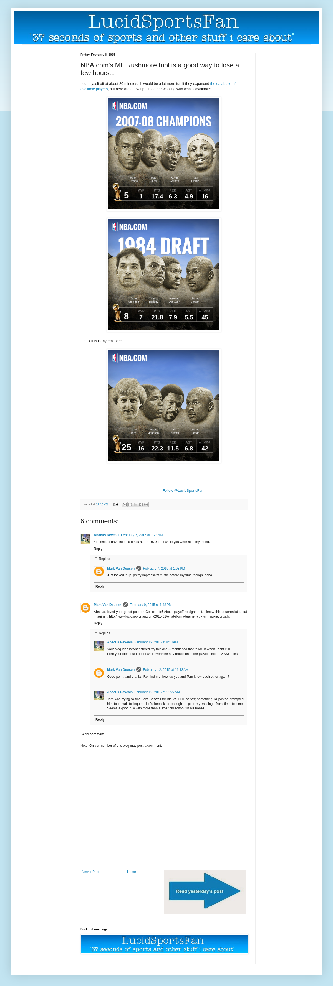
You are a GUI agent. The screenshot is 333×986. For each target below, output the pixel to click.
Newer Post (90, 872)
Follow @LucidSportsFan (183, 490)
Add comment (93, 734)
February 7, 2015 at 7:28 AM (142, 535)
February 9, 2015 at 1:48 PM (150, 605)
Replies (104, 559)
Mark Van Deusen (121, 568)
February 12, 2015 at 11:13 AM (165, 670)
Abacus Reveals (106, 535)
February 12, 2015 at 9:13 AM (156, 642)
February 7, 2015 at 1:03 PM (164, 568)
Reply (98, 549)
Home (131, 872)
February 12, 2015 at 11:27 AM (157, 692)
